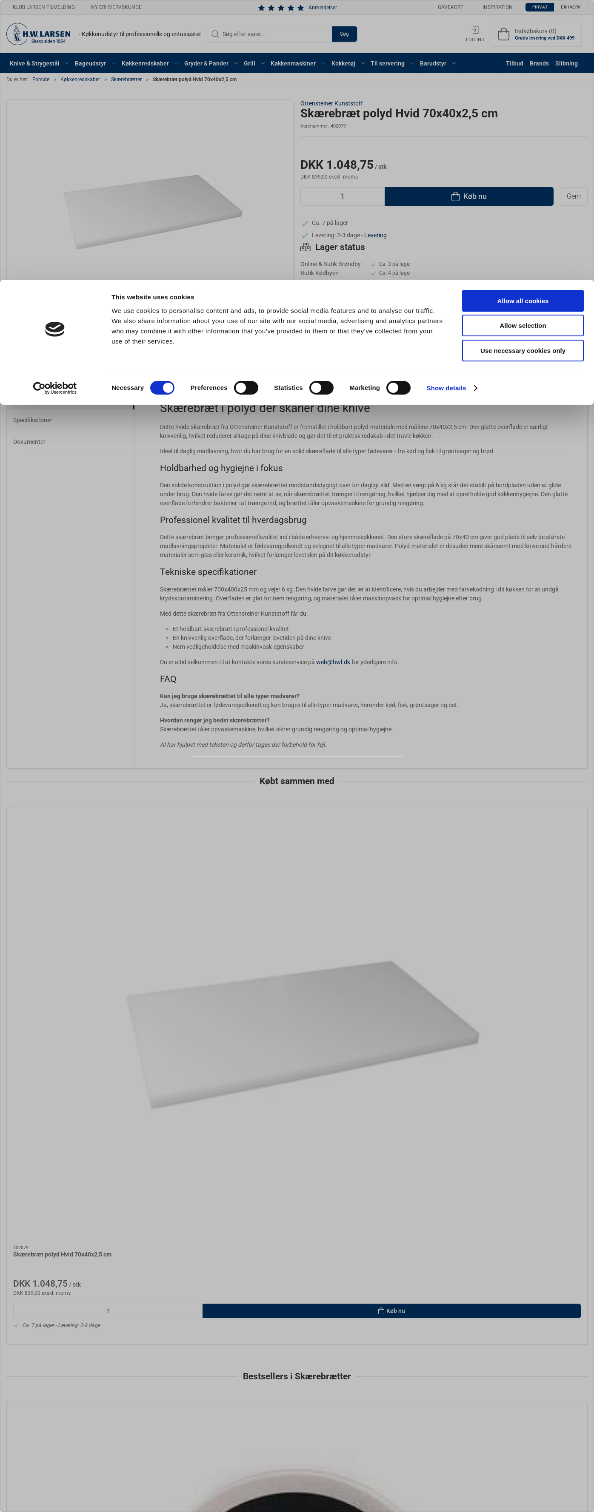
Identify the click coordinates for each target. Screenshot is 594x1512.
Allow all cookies (523, 21)
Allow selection (523, 46)
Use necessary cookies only (522, 70)
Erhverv (316, 779)
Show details (446, 108)
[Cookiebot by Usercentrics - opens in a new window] (55, 108)
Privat (276, 779)
